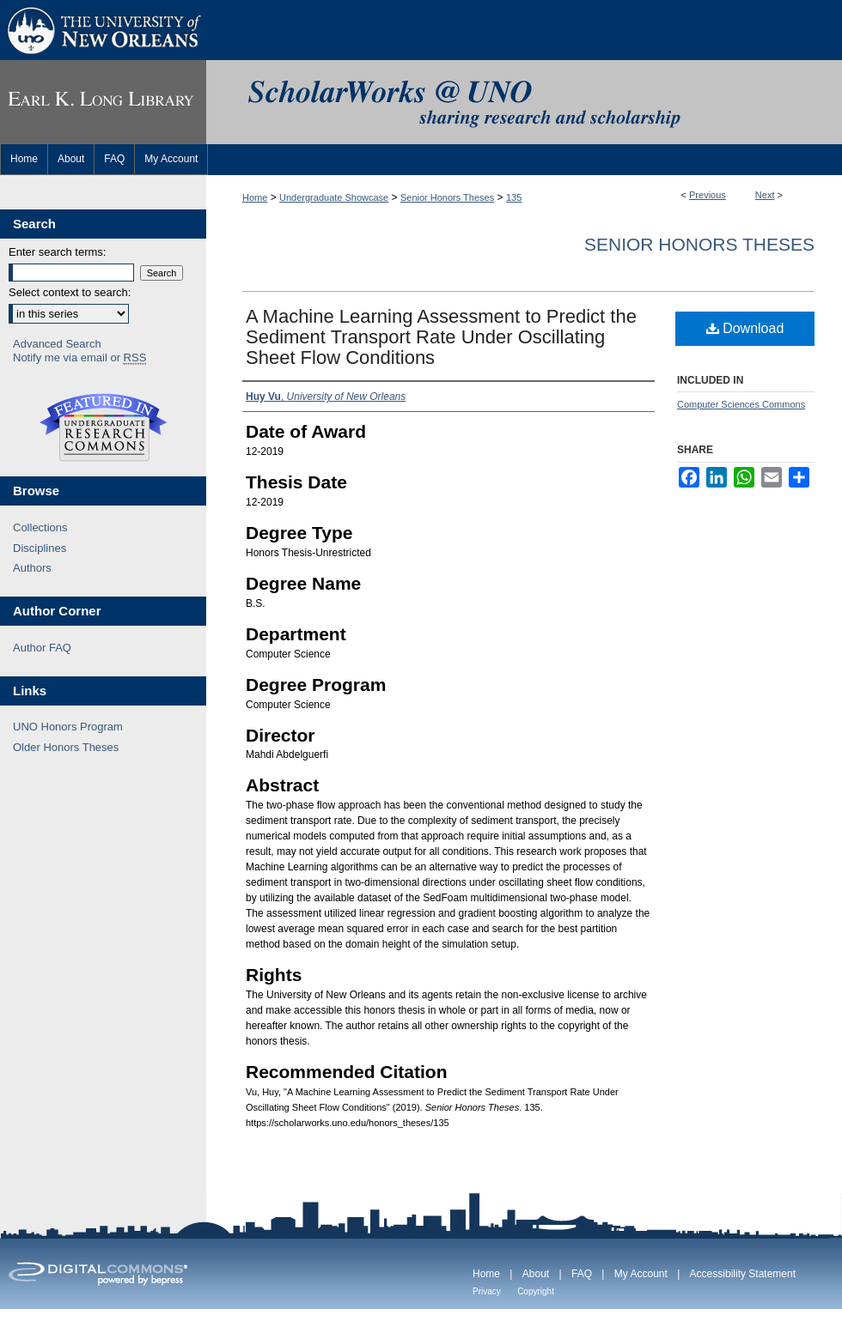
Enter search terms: (57, 251)
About (535, 1274)
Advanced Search (57, 343)
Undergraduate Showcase (333, 197)
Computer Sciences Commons (741, 404)
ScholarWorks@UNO (524, 102)
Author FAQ (42, 647)
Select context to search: (70, 292)
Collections (40, 527)
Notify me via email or (79, 358)
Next (765, 195)
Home (254, 197)
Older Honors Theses (66, 747)
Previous (707, 195)
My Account (641, 1274)
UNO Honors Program (68, 726)
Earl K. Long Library (103, 102)
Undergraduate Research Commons (103, 427)
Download (745, 328)
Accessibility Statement (743, 1274)
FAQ (581, 1274)
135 (514, 197)
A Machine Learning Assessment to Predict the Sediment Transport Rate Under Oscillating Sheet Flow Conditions (441, 337)
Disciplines (39, 548)
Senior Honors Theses (447, 197)
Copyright (535, 1291)
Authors (32, 567)
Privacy (487, 1291)
